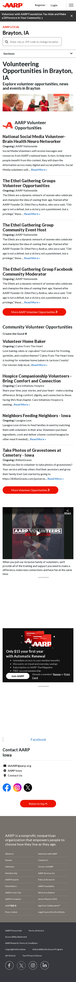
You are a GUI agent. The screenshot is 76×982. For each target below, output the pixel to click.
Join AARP (17, 676)
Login (54, 5)
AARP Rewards (12, 879)
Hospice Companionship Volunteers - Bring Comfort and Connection (37, 378)
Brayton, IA (16, 32)
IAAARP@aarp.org (19, 765)
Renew (57, 674)
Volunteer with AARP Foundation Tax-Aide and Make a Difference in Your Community (34, 16)
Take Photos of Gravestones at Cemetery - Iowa (32, 453)
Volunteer (10, 866)
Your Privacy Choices (32, 955)
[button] (71, 5)
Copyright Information (15, 949)
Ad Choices (10, 955)
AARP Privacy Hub (13, 930)
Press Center (11, 912)
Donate (8, 860)
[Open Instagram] (17, 788)
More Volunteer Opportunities (30, 490)
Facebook (38, 739)
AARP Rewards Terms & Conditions (21, 943)
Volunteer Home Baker (24, 341)
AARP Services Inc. (46, 873)
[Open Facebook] (7, 788)
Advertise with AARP (47, 853)
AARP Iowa (15, 770)
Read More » (39, 169)
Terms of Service (36, 930)
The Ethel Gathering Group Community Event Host (28, 227)
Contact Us (15, 775)
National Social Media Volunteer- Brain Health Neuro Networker (34, 139)
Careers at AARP (45, 866)
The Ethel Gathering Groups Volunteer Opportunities (29, 183)
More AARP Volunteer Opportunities (34, 312)
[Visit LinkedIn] (45, 965)
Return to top (38, 803)
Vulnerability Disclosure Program (47, 949)
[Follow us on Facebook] (9, 965)
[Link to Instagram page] (33, 965)
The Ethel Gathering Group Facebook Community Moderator (38, 271)
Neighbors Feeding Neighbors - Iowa (37, 415)
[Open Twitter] (28, 788)
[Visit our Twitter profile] (21, 965)
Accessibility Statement (16, 937)
